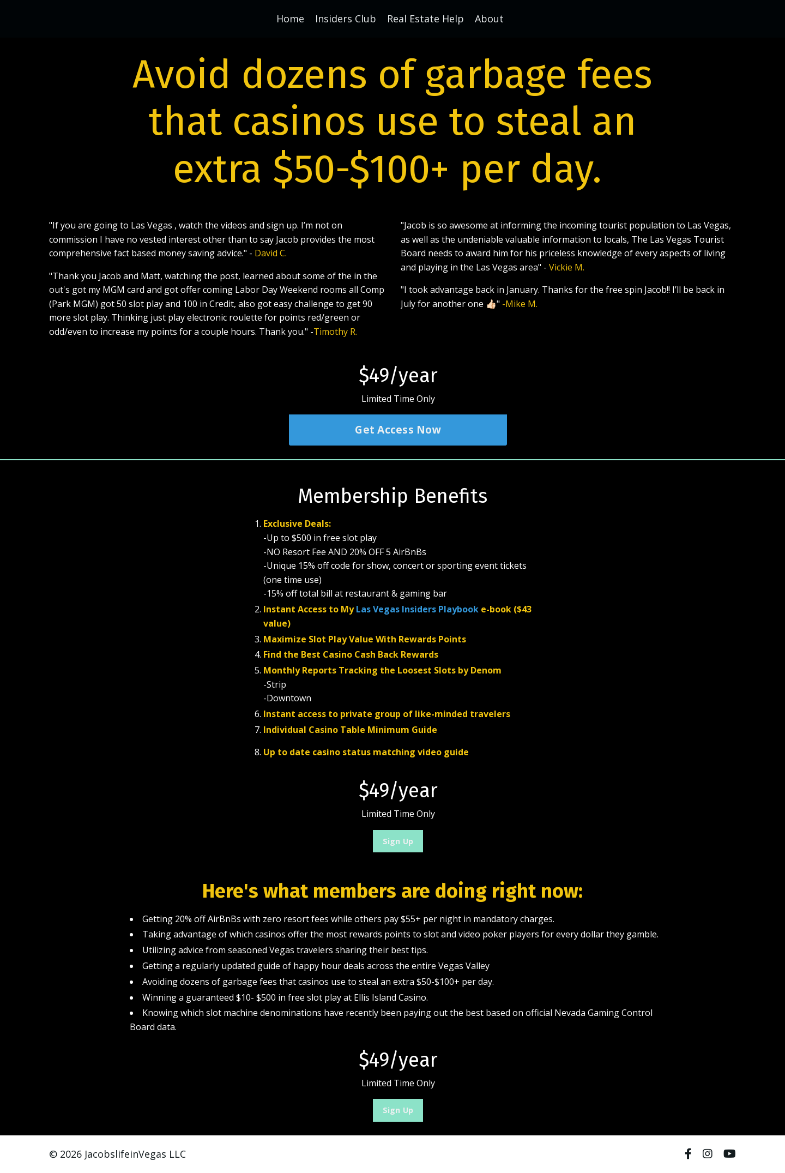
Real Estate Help (425, 18)
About (489, 18)
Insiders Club (345, 18)
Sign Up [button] (398, 841)
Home (290, 18)
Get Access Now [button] (398, 430)
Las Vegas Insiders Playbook (417, 609)
